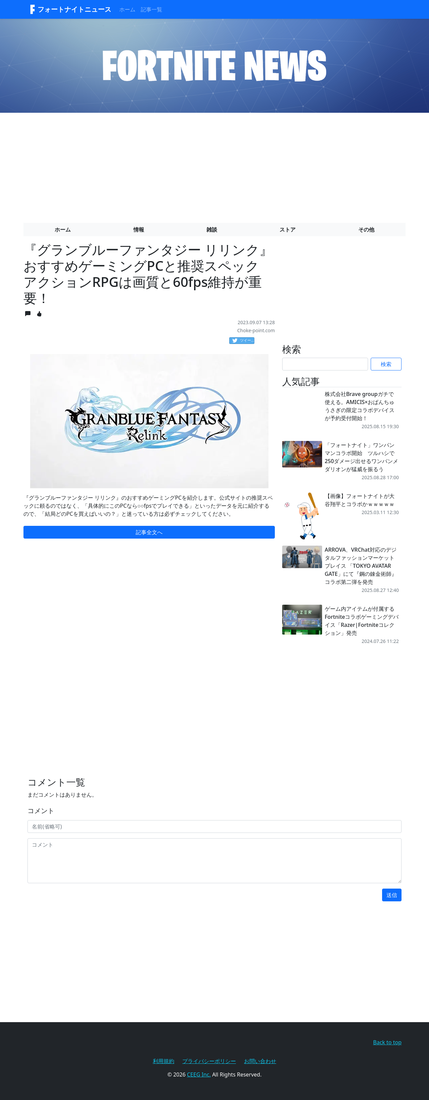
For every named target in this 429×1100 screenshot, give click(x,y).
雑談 (211, 229)
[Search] (325, 364)
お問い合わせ (260, 1061)
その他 (366, 229)
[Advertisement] (214, 165)
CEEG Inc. (199, 1074)
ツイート (243, 340)
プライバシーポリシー (209, 1061)
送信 (391, 895)
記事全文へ (149, 532)
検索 (386, 364)
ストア (288, 229)
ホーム (127, 9)
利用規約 (163, 1061)
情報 (138, 229)
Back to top (387, 1042)
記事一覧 (151, 9)
